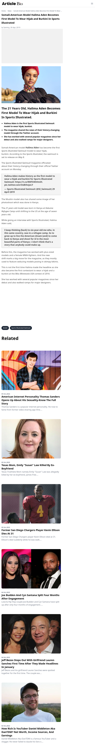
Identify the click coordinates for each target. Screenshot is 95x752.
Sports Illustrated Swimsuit (21, 328)
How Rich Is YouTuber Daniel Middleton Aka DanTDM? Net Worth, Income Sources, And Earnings (28, 732)
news (10, 11)
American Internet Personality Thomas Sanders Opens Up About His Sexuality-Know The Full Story (30, 400)
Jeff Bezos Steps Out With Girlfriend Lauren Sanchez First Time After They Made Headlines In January (29, 663)
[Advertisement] (32, 46)
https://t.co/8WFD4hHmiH (28, 181)
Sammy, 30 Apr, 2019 (10, 27)
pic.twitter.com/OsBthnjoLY (18, 184)
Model (5, 328)
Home (3, 11)
